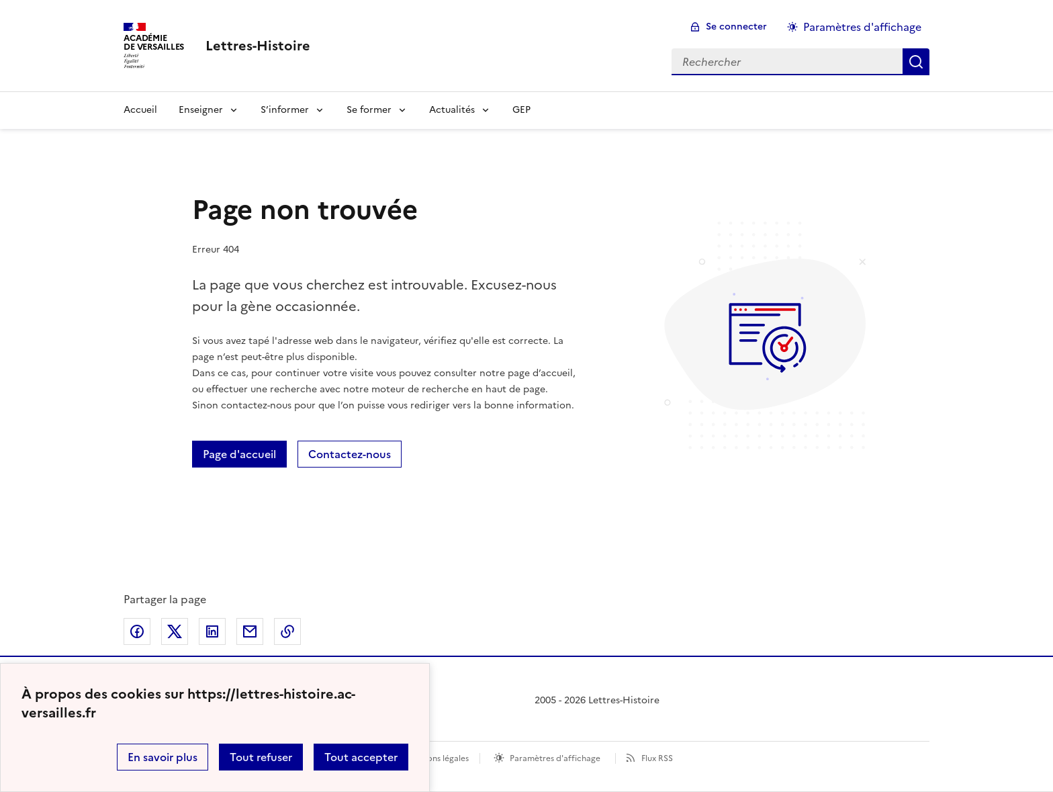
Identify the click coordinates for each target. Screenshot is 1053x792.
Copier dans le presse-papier (287, 631)
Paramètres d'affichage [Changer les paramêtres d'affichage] (862, 27)
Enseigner (201, 110)
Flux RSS (657, 758)
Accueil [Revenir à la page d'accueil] (140, 110)
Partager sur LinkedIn (212, 631)
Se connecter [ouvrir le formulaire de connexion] (736, 26)
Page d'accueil (239, 454)
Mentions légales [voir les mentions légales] (437, 758)
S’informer (285, 110)
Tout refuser (261, 757)
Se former (369, 110)
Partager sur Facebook (137, 631)
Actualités (452, 110)
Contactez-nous (349, 454)
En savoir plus (162, 757)
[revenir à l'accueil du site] (257, 45)
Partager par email (249, 631)
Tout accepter (361, 757)
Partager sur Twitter (174, 631)
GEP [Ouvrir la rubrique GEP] (521, 110)
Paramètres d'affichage (555, 758)
